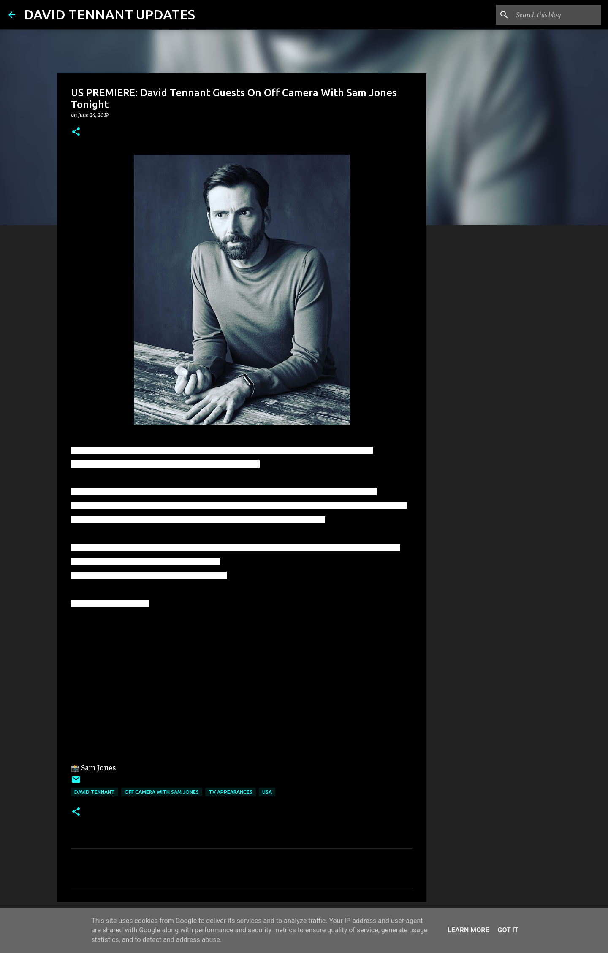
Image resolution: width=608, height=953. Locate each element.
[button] (76, 132)
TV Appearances (230, 792)
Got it (507, 930)
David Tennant (94, 792)
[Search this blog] (557, 15)
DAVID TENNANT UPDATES (109, 14)
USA (267, 792)
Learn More (468, 930)
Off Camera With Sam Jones (162, 792)
